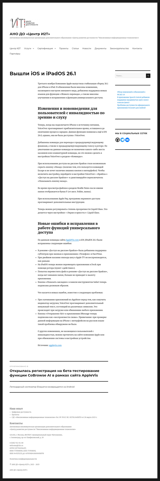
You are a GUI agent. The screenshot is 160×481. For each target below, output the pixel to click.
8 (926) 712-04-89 (16, 443)
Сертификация (45, 48)
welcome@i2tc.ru (16, 445)
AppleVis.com (72, 240)
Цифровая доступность (21, 412)
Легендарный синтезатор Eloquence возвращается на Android (42, 387)
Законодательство (119, 48)
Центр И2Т (15, 48)
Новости (86, 48)
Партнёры (15, 54)
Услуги (27, 48)
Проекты (63, 48)
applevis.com (55, 345)
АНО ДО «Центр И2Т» (30, 34)
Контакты (137, 48)
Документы (100, 48)
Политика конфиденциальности (23, 459)
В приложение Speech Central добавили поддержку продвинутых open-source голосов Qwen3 (133, 100)
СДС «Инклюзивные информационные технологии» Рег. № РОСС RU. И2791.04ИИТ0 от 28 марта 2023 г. (54, 417)
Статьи (75, 48)
